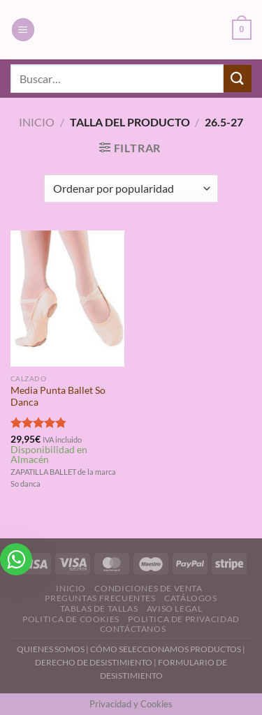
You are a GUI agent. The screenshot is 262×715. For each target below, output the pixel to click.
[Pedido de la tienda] (131, 188)
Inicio (36, 121)
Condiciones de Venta (148, 588)
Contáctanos (133, 629)
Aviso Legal (175, 608)
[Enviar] (238, 78)
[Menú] (23, 29)
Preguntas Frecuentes (100, 598)
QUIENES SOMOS (51, 649)
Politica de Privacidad (183, 619)
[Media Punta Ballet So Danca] (67, 298)
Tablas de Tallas (99, 608)
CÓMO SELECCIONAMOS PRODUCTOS (165, 649)
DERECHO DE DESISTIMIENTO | (96, 662)
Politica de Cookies (70, 619)
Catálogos (190, 598)
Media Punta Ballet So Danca (57, 396)
